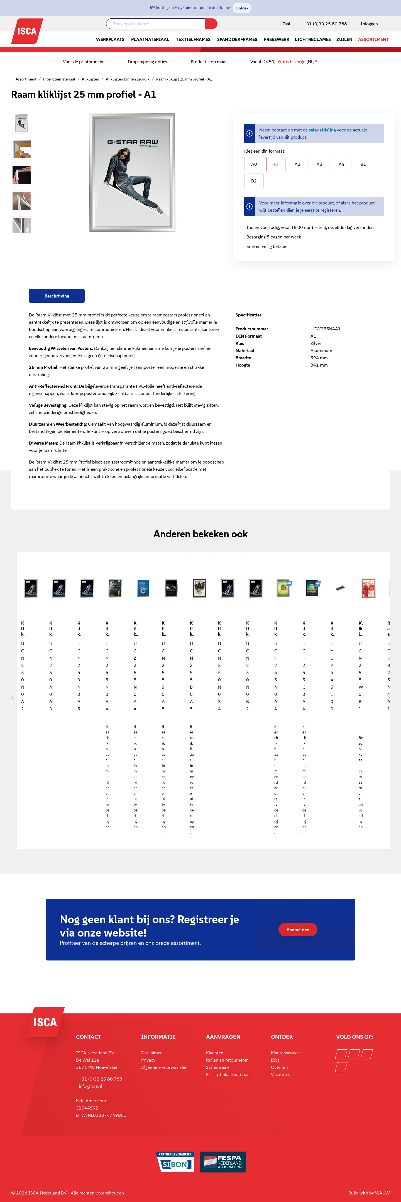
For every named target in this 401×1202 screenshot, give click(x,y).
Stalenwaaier (218, 1067)
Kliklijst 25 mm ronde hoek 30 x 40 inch (220, 628)
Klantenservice (285, 1052)
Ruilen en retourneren (227, 1060)
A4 (341, 164)
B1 (363, 164)
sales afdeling (322, 130)
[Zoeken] (211, 23)
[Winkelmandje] (389, 24)
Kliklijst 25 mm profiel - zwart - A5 (192, 628)
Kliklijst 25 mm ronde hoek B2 (248, 628)
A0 (254, 164)
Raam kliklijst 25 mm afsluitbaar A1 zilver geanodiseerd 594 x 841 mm (389, 628)
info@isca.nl (90, 1086)
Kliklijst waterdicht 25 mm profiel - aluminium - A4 (276, 628)
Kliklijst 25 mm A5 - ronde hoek (79, 628)
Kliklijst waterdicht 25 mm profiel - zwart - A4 (304, 628)
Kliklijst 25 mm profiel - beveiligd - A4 (136, 628)
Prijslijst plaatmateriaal (228, 1074)
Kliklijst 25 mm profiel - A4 (107, 628)
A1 (275, 164)
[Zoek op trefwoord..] (155, 23)
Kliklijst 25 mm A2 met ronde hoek (23, 628)
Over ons (279, 1067)
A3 (319, 164)
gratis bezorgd (291, 61)
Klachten (214, 1052)
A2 (297, 164)
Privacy (148, 1060)
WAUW (382, 1193)
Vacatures (280, 1074)
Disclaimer (151, 1052)
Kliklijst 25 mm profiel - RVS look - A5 (164, 628)
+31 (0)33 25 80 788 (325, 23)
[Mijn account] (368, 24)
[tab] (57, 296)
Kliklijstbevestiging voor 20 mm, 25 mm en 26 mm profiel (332, 628)
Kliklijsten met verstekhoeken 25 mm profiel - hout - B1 (361, 628)
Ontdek (242, 8)
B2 (254, 181)
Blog (275, 1060)
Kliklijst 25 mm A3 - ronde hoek (51, 628)
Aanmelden (298, 929)
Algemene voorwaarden (164, 1067)
